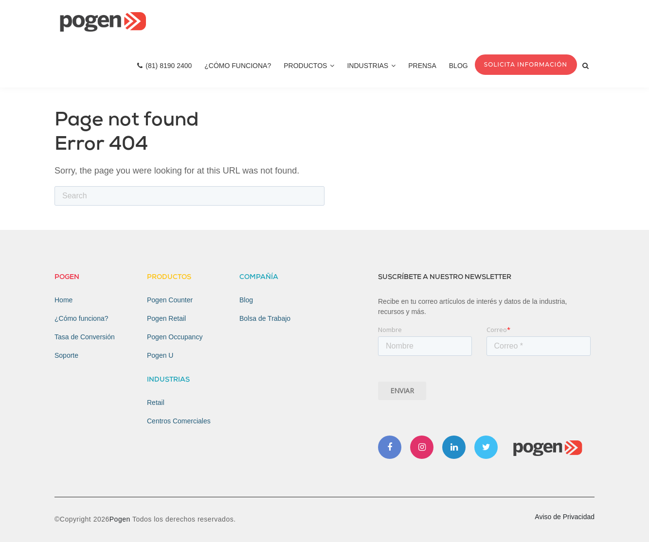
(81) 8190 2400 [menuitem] (164, 66)
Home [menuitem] (63, 300)
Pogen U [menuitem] (160, 355)
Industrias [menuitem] (371, 66)
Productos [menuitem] (309, 66)
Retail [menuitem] (155, 402)
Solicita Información (525, 64)
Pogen (120, 519)
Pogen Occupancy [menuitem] (174, 337)
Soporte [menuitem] (66, 355)
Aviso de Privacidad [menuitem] (565, 517)
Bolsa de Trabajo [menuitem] (264, 318)
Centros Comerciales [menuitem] (179, 421)
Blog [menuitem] (458, 66)
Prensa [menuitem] (422, 66)
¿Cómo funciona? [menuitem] (81, 318)
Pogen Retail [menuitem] (166, 318)
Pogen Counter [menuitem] (170, 300)
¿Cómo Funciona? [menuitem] (237, 66)
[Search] (189, 196)
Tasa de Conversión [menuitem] (84, 337)
